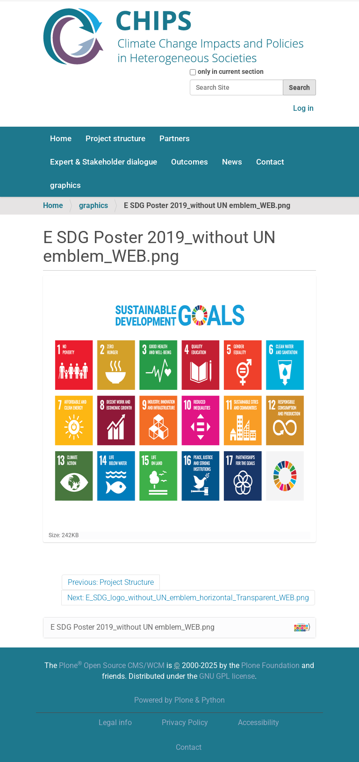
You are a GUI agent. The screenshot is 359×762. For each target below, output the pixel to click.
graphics (65, 185)
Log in (303, 108)
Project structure (115, 138)
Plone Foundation (270, 665)
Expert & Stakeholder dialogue (103, 161)
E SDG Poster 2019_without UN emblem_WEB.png (179, 627)
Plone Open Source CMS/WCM (112, 665)
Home (61, 138)
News (232, 161)
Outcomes (189, 161)
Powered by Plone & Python (179, 700)
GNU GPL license (227, 676)
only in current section (231, 71)
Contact (270, 161)
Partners (174, 138)
